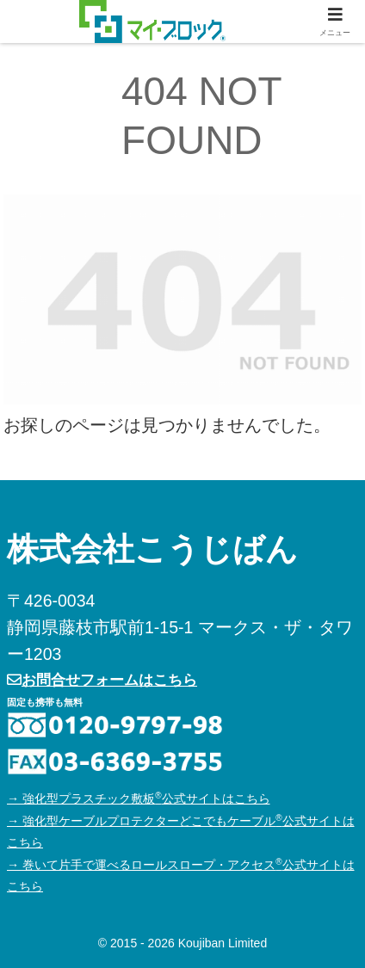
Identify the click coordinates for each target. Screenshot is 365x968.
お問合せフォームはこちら (102, 680)
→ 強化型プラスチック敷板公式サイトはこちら (138, 798)
